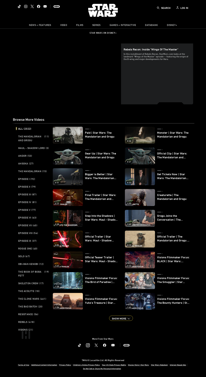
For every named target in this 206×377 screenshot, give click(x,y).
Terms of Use (23, 365)
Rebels (26, 322)
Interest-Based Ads (178, 365)
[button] (121, 318)
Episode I (26, 179)
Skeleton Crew (31, 283)
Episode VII (27, 225)
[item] (40, 25)
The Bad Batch (30, 306)
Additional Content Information (44, 365)
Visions (25, 330)
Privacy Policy (65, 365)
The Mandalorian (32, 171)
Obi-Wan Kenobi (31, 264)
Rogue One (27, 248)
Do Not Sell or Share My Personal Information (102, 368)
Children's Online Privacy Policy (86, 365)
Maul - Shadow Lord (33, 148)
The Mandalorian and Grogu (33, 138)
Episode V (27, 210)
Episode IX (27, 241)
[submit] (158, 8)
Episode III (27, 194)
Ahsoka (26, 163)
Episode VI (27, 218)
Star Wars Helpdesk (159, 365)
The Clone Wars (32, 299)
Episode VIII (28, 233)
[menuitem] (64, 25)
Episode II (27, 187)
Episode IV (27, 202)
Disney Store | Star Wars (138, 365)
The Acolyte (29, 291)
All (24, 129)
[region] (68, 73)
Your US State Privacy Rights (114, 365)
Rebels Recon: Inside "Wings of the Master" (151, 49)
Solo (24, 256)
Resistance (28, 314)
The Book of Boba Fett (33, 273)
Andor (25, 156)
